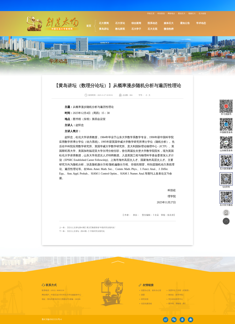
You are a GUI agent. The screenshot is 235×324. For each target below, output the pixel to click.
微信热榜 (169, 29)
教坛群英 (120, 29)
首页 (88, 26)
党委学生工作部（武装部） (179, 290)
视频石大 (192, 13)
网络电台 (171, 13)
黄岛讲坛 (104, 29)
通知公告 (185, 23)
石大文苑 (152, 29)
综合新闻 (136, 23)
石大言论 (120, 23)
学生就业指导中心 (175, 299)
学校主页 (150, 13)
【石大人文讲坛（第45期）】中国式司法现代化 (85, 231)
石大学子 (136, 29)
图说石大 (181, 13)
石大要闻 (104, 23)
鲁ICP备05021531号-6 (52, 319)
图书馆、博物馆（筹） (177, 303)
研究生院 (144, 299)
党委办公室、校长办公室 (151, 290)
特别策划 (161, 13)
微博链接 (165, 319)
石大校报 (202, 13)
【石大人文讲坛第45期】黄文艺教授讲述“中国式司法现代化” (90, 227)
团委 (143, 295)
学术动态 (201, 23)
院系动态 (152, 23)
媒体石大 (169, 23)
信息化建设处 (146, 303)
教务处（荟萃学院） (176, 295)
